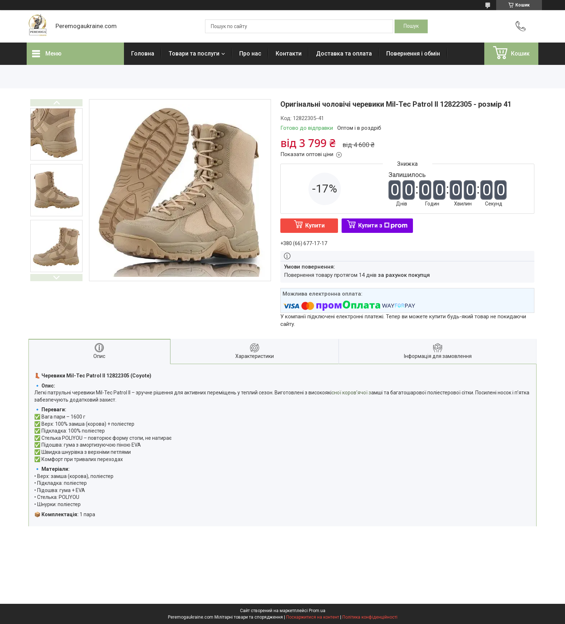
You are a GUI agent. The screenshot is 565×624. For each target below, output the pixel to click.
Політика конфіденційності (369, 617)
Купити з (383, 225)
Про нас (250, 53)
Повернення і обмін (413, 53)
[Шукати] (411, 26)
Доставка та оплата (344, 53)
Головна (142, 53)
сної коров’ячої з (351, 392)
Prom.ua (317, 610)
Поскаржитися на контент (312, 617)
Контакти (289, 53)
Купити (315, 225)
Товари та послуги (194, 53)
